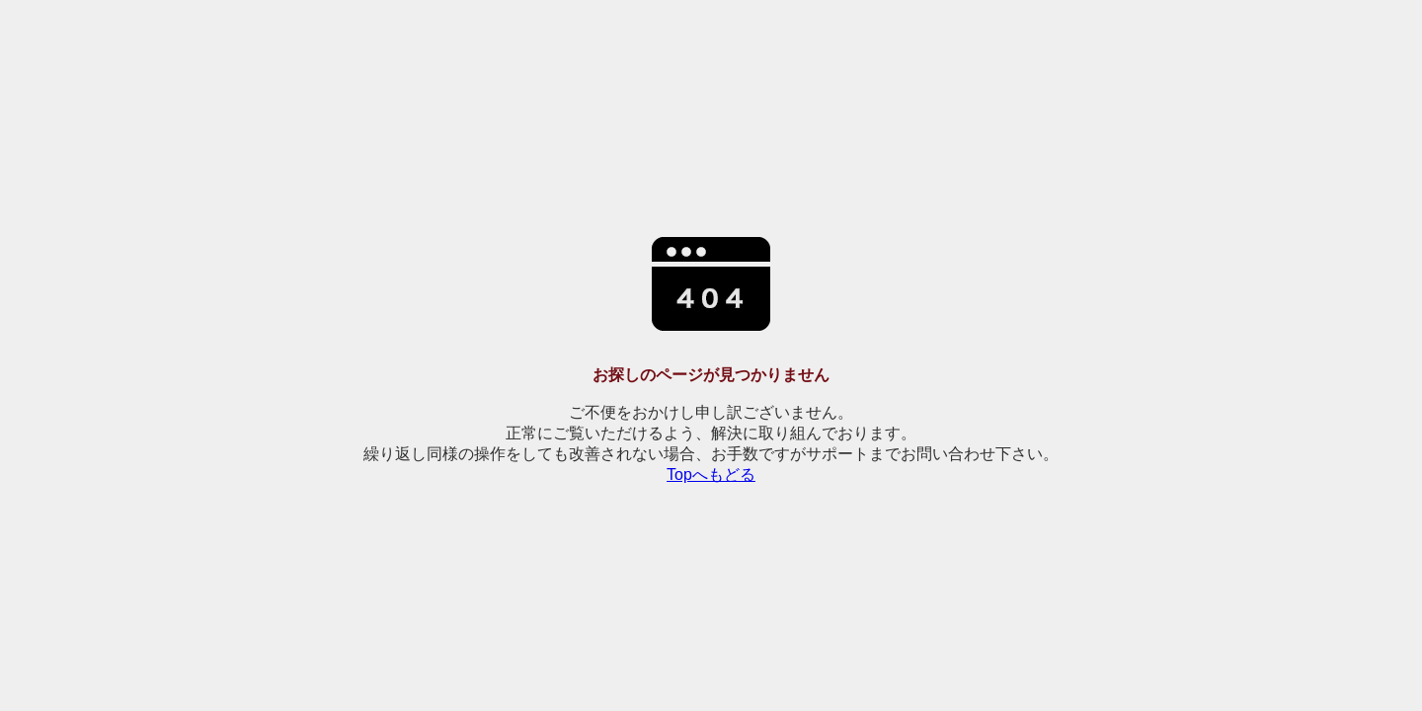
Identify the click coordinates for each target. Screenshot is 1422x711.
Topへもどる (711, 474)
